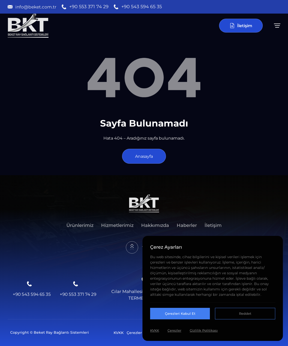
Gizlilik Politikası (204, 330)
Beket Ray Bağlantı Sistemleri (61, 332)
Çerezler (134, 332)
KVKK (119, 332)
